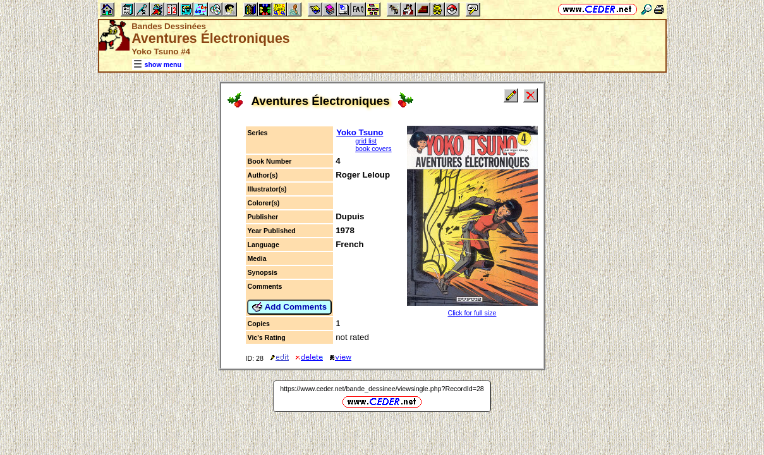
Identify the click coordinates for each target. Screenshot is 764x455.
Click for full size (472, 313)
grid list (366, 141)
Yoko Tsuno (359, 132)
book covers (373, 148)
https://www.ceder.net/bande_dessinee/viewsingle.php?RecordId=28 (382, 388)
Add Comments (289, 307)
